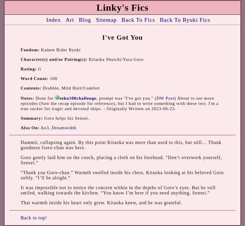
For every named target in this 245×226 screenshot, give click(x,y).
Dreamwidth (64, 127)
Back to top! (34, 217)
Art (69, 20)
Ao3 (45, 127)
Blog (85, 20)
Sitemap (106, 20)
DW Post (165, 98)
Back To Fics (138, 20)
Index (53, 20)
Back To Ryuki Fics (185, 20)
